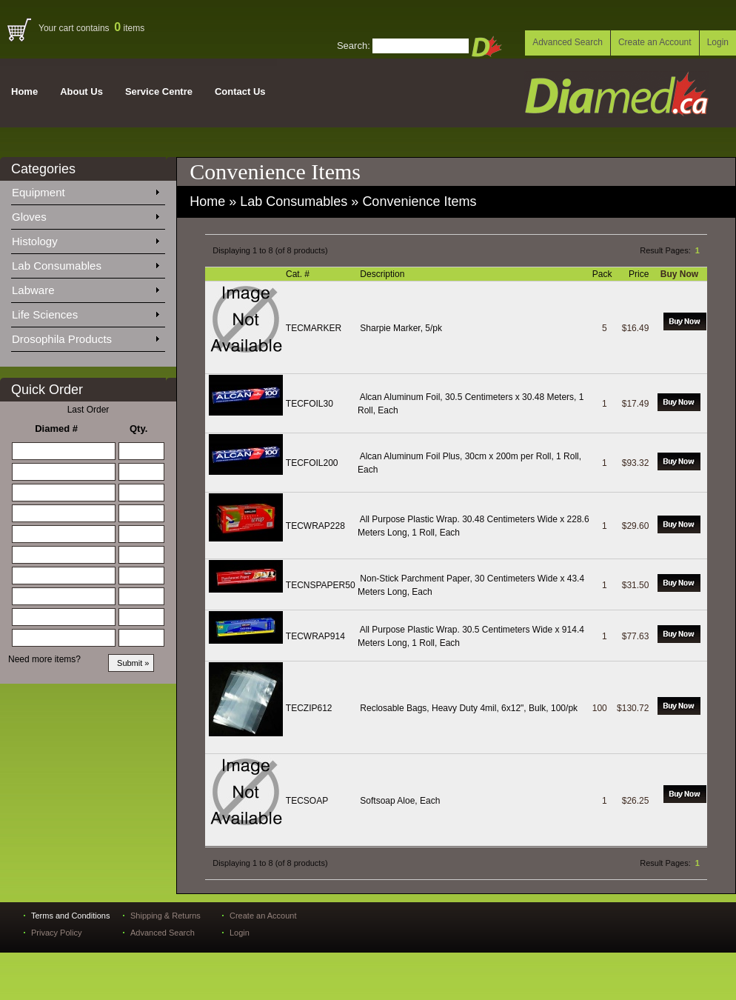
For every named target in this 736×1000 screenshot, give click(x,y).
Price (640, 274)
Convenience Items (419, 201)
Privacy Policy (56, 932)
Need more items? (44, 659)
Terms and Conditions (70, 915)
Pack (603, 274)
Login (718, 42)
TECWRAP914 (315, 636)
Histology (85, 238)
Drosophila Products (85, 336)
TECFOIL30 (309, 404)
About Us (81, 91)
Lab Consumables (85, 263)
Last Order (88, 409)
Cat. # (299, 274)
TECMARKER (313, 328)
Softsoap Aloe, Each (400, 801)
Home (24, 91)
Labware (85, 287)
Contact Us (240, 91)
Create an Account (655, 42)
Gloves (85, 214)
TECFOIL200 (312, 463)
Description (383, 274)
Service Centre (159, 91)
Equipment (85, 190)
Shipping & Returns (165, 915)
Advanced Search (567, 42)
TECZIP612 (309, 708)
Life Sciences (85, 312)
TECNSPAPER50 (320, 585)
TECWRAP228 (315, 526)
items (129, 28)
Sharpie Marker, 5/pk (401, 328)
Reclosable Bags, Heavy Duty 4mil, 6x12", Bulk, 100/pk (469, 708)
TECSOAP (307, 801)
